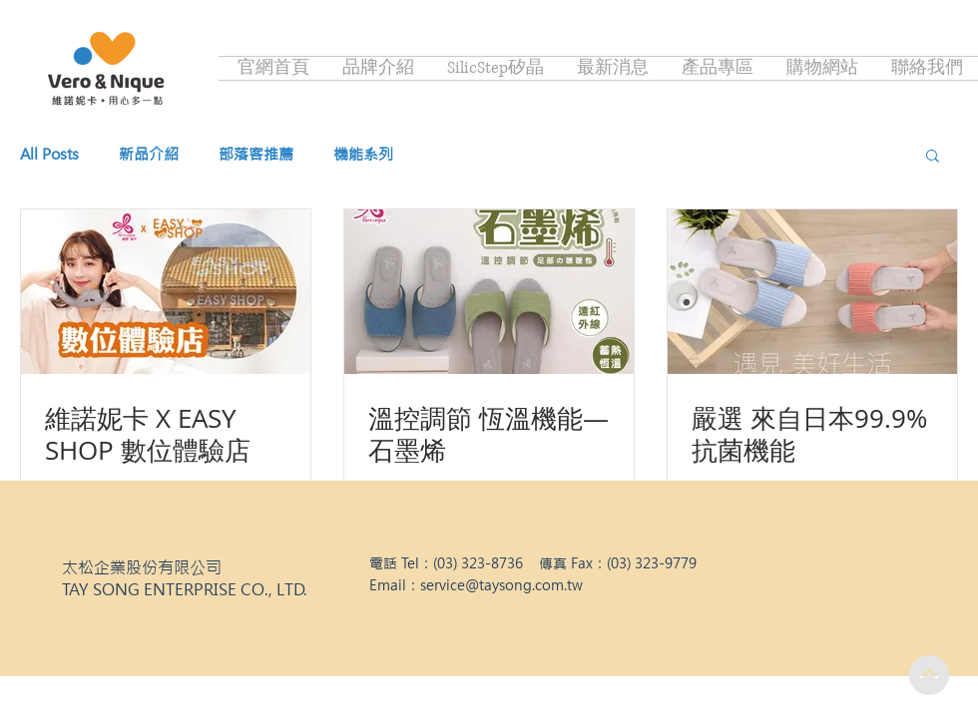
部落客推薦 (256, 155)
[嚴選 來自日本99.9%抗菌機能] (812, 291)
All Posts (49, 155)
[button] (932, 157)
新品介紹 (149, 155)
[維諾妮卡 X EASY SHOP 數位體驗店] (165, 291)
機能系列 (363, 155)
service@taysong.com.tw (501, 585)
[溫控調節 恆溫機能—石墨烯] (489, 291)
